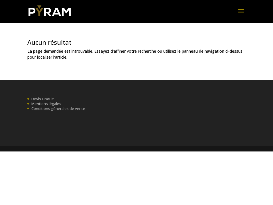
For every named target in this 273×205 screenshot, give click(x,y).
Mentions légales (46, 103)
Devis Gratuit (42, 98)
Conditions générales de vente (58, 108)
